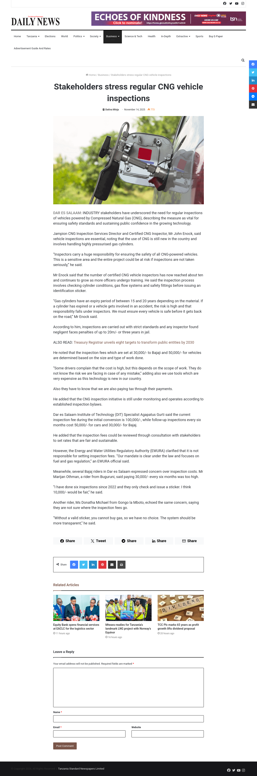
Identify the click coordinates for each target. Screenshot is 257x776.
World (64, 36)
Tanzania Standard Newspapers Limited (81, 768)
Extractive (182, 36)
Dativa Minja (112, 109)
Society (94, 36)
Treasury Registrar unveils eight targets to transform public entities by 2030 (134, 342)
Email (57, 727)
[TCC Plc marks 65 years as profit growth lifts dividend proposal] (181, 608)
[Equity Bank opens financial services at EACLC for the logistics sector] (76, 608)
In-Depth (166, 36)
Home (17, 36)
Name (57, 712)
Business (111, 36)
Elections (50, 36)
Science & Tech (133, 36)
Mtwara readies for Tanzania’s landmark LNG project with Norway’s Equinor (128, 628)
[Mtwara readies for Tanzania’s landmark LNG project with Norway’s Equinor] (128, 608)
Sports (199, 36)
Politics (77, 36)
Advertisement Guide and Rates (32, 48)
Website (136, 727)
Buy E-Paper (216, 36)
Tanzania (32, 36)
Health (151, 36)
